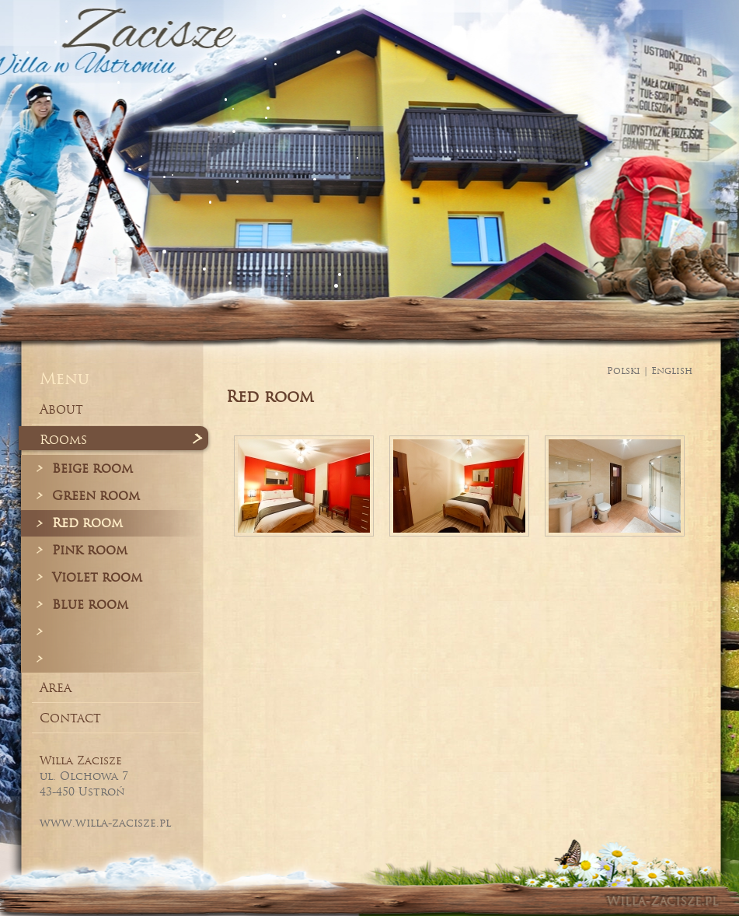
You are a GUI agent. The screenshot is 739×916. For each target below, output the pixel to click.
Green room (96, 495)
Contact (70, 717)
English (671, 370)
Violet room (97, 577)
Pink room (89, 550)
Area (55, 687)
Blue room (90, 604)
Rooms (63, 439)
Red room (87, 522)
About (61, 409)
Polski (623, 370)
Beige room (92, 468)
